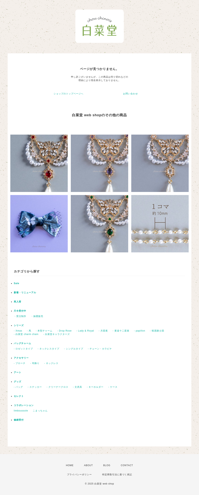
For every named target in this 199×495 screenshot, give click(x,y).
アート (17, 372)
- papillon (139, 330)
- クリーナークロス (57, 387)
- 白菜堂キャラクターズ (56, 334)
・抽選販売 (37, 316)
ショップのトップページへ (68, 93)
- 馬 (29, 330)
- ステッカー (35, 387)
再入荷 (17, 301)
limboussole (21, 410)
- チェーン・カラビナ (100, 348)
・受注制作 (20, 316)
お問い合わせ (130, 93)
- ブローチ (19, 363)
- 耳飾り (34, 363)
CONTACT (127, 465)
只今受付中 (20, 311)
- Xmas (18, 330)
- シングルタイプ (73, 348)
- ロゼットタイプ (23, 348)
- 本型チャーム (44, 330)
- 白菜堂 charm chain (26, 334)
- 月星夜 (103, 330)
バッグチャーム (22, 343)
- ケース (112, 387)
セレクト (19, 396)
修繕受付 (19, 420)
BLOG (106, 465)
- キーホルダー (95, 387)
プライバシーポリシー (79, 474)
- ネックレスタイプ (48, 348)
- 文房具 (77, 387)
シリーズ (19, 325)
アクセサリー (21, 358)
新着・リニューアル (25, 292)
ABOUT (88, 465)
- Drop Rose (64, 330)
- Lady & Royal (85, 330)
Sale (16, 283)
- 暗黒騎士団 (157, 330)
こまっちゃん (40, 410)
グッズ (17, 381)
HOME (70, 465)
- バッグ (18, 387)
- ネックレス (51, 363)
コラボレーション (24, 405)
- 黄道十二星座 (121, 330)
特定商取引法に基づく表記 (117, 474)
